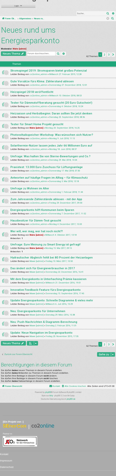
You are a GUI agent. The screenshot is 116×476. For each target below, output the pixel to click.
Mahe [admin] (19, 49)
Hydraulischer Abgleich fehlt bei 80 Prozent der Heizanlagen (51, 257)
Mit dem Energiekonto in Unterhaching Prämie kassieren (48, 279)
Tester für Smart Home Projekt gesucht (36, 124)
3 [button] (109, 54)
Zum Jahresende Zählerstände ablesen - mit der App (46, 199)
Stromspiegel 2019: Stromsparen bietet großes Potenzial (48, 70)
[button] (113, 54)
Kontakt (4, 454)
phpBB (48, 392)
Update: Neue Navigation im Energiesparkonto (41, 332)
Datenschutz (7, 467)
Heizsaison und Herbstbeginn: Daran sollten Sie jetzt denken (51, 113)
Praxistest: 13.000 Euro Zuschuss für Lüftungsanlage (46, 167)
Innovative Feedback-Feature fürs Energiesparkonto (45, 290)
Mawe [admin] (37, 261)
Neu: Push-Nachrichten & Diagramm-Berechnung (43, 322)
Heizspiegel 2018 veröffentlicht (31, 92)
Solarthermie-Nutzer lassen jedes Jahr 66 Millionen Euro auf (51, 145)
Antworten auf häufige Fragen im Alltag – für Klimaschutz (49, 177)
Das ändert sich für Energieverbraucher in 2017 (42, 268)
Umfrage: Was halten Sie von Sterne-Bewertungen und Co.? (50, 156)
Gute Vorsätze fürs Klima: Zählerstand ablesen (42, 81)
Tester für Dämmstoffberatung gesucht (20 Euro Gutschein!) (51, 102)
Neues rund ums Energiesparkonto (30, 35)
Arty (51, 396)
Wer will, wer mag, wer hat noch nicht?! (36, 231)
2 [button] (104, 54)
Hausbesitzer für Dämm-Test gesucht (35, 220)
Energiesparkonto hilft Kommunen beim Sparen (42, 210)
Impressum (6, 460)
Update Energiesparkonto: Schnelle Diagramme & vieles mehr (51, 300)
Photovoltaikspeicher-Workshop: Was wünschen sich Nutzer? (51, 135)
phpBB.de (71, 399)
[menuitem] (112, 19)
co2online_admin (38, 74)
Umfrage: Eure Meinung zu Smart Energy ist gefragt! (45, 244)
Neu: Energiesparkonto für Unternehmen (37, 311)
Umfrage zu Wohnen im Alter (29, 188)
